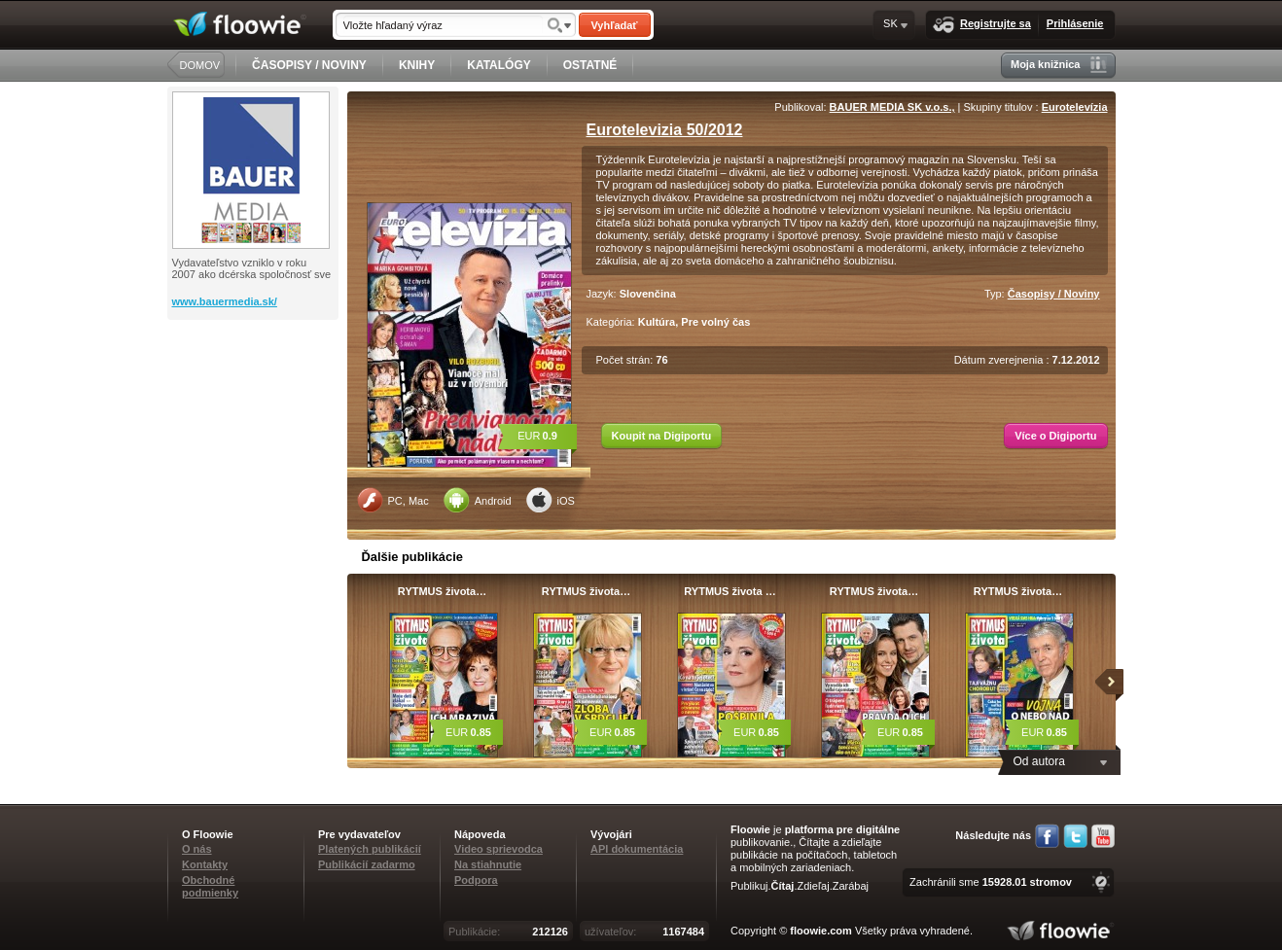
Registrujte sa (982, 25)
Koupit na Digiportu (662, 435)
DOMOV (200, 65)
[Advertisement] (254, 398)
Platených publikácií (369, 849)
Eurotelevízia (1075, 107)
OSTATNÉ (590, 65)
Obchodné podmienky (210, 886)
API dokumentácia (636, 849)
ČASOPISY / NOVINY (309, 65)
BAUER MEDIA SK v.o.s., (892, 107)
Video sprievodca (498, 849)
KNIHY (417, 65)
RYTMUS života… (442, 591)
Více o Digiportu (1055, 435)
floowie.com (821, 930)
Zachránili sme (990, 882)
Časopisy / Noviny (1054, 293)
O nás (197, 849)
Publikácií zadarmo (366, 864)
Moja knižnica (1059, 64)
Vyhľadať (613, 25)
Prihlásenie (1075, 23)
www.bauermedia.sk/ (224, 301)
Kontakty (205, 864)
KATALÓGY (499, 65)
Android (478, 499)
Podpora (476, 880)
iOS (550, 499)
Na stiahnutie (487, 864)
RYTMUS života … (729, 591)
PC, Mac (393, 499)
